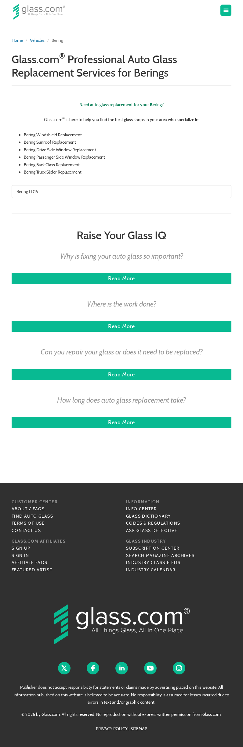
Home (17, 40)
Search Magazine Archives (160, 555)
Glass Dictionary (148, 516)
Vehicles (37, 40)
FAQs (39, 509)
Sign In (20, 555)
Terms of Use (28, 523)
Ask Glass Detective (152, 530)
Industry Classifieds (153, 562)
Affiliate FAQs (30, 562)
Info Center (141, 509)
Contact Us (26, 530)
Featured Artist (32, 570)
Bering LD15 (27, 191)
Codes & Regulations (153, 523)
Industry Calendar (151, 570)
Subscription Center (153, 548)
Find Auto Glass (32, 516)
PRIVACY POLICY (112, 728)
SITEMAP (138, 728)
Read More (121, 278)
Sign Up (21, 548)
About (19, 509)
